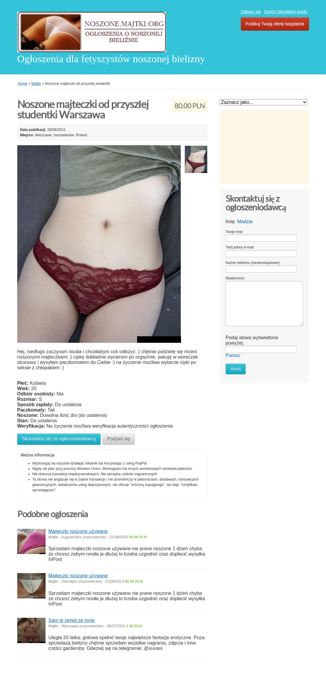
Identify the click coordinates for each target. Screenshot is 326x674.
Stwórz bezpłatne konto (286, 11)
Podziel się (118, 438)
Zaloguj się (251, 11)
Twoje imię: (235, 232)
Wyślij (235, 369)
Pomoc (233, 355)
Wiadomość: (235, 278)
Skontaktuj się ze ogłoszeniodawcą (59, 438)
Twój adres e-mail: (240, 247)
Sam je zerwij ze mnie (72, 620)
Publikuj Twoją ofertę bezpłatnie (275, 23)
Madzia (245, 221)
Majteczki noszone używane (78, 531)
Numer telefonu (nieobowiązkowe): (253, 263)
